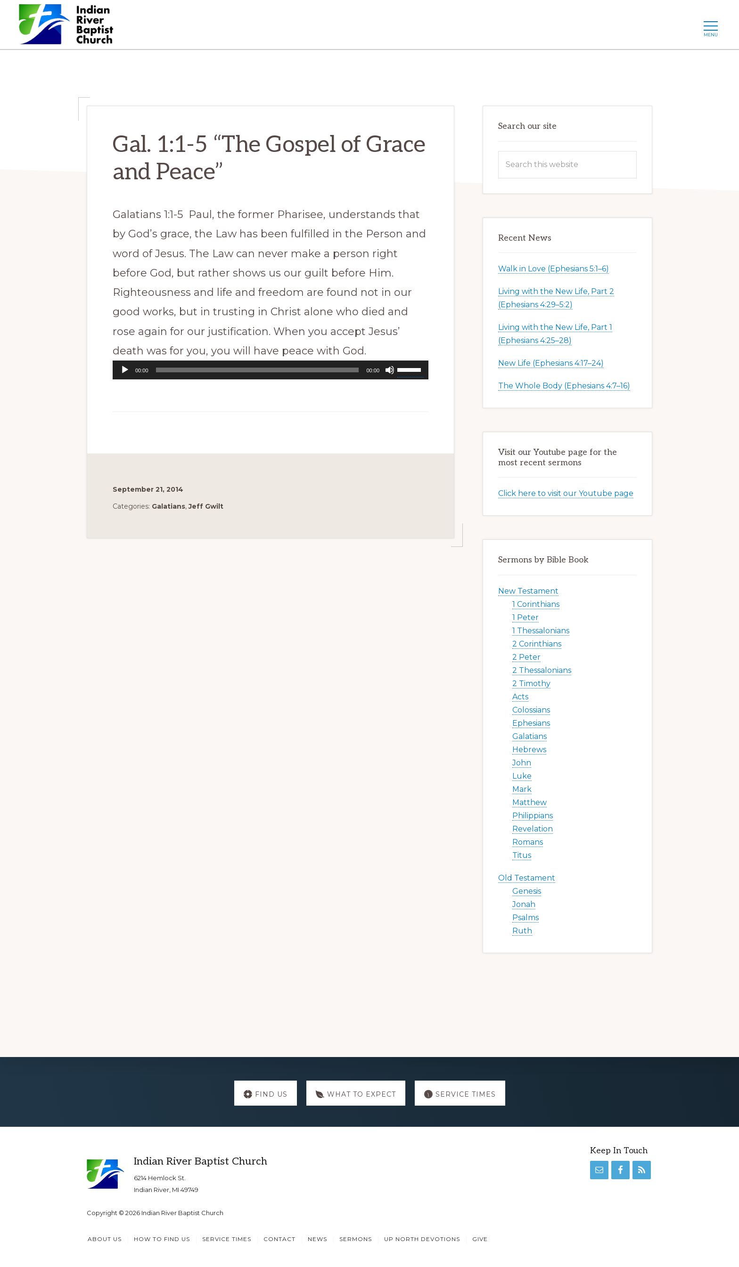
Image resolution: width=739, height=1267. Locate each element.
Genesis (526, 891)
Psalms (525, 917)
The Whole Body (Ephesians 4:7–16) (564, 385)
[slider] (257, 370)
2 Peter (526, 657)
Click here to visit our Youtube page (565, 493)
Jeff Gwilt (206, 506)
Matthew (529, 802)
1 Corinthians (535, 604)
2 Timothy (531, 683)
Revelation (532, 828)
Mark (522, 789)
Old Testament (526, 877)
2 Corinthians (536, 643)
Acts (520, 696)
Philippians (532, 815)
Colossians (531, 709)
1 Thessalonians (540, 630)
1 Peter (525, 617)
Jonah (523, 904)
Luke (522, 776)
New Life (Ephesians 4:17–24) (551, 363)
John (521, 762)
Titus (521, 855)
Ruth (522, 930)
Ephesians (531, 723)
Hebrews (529, 749)
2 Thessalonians (541, 670)
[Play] (125, 370)
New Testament (528, 591)
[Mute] (389, 370)
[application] (270, 370)
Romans (527, 842)
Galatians (168, 506)
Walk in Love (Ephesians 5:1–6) (553, 268)
